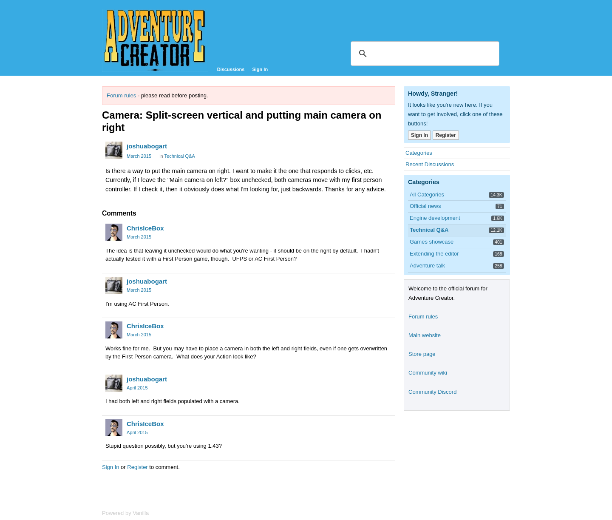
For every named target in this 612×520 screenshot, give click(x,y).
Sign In (260, 69)
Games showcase (431, 242)
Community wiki (427, 372)
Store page (422, 354)
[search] (424, 53)
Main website (424, 335)
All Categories (427, 194)
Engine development (435, 218)
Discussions (231, 69)
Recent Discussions (429, 164)
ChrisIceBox (145, 228)
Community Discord (432, 392)
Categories (418, 153)
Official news (425, 206)
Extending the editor (434, 253)
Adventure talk (427, 265)
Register (137, 467)
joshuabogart (147, 146)
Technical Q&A (179, 156)
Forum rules (121, 95)
